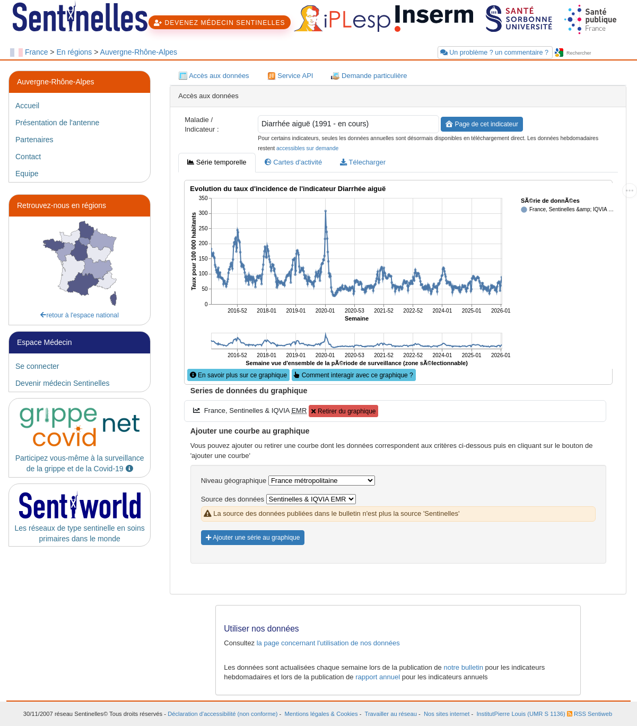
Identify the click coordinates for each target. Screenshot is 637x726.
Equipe (27, 173)
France (36, 52)
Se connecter (37, 366)
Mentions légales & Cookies (321, 714)
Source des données (232, 499)
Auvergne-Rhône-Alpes (139, 52)
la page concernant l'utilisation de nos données (328, 643)
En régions (74, 52)
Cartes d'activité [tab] (293, 162)
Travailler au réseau (390, 714)
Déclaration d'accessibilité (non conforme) (222, 714)
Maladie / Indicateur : (202, 125)
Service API (290, 76)
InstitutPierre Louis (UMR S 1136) (520, 714)
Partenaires (34, 139)
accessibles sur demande (307, 148)
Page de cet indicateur (482, 124)
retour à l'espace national (79, 315)
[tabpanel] (398, 379)
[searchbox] (596, 53)
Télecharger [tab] (363, 162)
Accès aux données (214, 76)
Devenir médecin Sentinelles (62, 383)
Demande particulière (369, 76)
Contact (28, 156)
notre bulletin (463, 667)
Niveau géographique (234, 481)
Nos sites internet (446, 714)
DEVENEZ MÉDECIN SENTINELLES (219, 23)
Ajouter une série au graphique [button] (253, 537)
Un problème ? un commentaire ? (495, 52)
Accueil (27, 105)
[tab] (79, 105)
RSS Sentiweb (589, 714)
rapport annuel (377, 677)
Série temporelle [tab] (216, 162)
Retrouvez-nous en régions (61, 205)
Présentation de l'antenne (57, 122)
